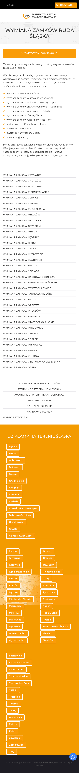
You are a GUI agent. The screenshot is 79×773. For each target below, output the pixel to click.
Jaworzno (14, 558)
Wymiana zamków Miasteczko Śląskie (28, 322)
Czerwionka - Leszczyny (23, 508)
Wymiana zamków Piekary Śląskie (26, 192)
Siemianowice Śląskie (55, 626)
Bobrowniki (15, 460)
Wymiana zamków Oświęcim (22, 226)
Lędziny (13, 592)
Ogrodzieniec (17, 640)
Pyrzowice (49, 592)
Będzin (13, 446)
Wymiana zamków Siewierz (21, 316)
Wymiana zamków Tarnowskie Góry (27, 293)
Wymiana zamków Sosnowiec (23, 186)
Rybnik (47, 619)
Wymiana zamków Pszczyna (22, 220)
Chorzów (14, 494)
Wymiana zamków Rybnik (20, 350)
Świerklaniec (16, 669)
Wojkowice (15, 717)
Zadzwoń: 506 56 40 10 (40, 53)
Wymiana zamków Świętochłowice (27, 288)
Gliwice (13, 528)
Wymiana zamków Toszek (20, 339)
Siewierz (48, 633)
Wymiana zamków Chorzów (22, 180)
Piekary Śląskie (51, 571)
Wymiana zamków (39, 400)
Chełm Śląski (16, 481)
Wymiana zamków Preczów (22, 310)
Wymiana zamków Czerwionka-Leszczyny (31, 361)
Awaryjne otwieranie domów (39, 383)
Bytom (13, 474)
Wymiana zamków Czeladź (21, 271)
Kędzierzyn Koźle (19, 571)
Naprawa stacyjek (39, 411)
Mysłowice (15, 619)
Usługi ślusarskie (39, 406)
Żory (11, 751)
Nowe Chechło (17, 633)
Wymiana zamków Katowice (22, 175)
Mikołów (14, 612)
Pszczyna (48, 585)
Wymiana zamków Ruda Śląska (24, 209)
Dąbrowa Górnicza (20, 515)
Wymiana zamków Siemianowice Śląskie (30, 282)
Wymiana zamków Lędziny (21, 237)
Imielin (13, 551)
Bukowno (14, 467)
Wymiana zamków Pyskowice (23, 344)
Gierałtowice (16, 522)
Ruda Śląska (50, 612)
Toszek (13, 690)
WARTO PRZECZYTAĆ (16, 417)
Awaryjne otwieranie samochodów (39, 394)
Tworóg (13, 703)
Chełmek (14, 487)
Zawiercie (14, 738)
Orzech (47, 551)
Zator (12, 731)
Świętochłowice (18, 676)
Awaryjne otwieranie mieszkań (39, 389)
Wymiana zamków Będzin (20, 265)
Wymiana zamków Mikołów (21, 214)
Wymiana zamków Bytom (20, 299)
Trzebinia (14, 696)
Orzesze (47, 558)
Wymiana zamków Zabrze (20, 203)
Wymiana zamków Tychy (19, 248)
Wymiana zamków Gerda (20, 367)
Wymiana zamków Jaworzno (22, 260)
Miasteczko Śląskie (20, 599)
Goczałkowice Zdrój (20, 535)
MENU (8, 5)
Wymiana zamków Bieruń (20, 243)
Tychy (12, 710)
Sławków (48, 640)
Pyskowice (49, 599)
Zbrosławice (16, 744)
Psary (46, 578)
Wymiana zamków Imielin (20, 231)
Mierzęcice (15, 606)
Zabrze (13, 724)
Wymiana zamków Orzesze (21, 305)
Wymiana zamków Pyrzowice (23, 327)
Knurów (13, 585)
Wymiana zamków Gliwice (21, 197)
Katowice (14, 564)
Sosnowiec (15, 655)
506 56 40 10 (66, 5)
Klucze (13, 578)
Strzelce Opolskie (19, 662)
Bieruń (13, 453)
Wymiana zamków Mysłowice (23, 254)
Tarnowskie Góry (19, 683)
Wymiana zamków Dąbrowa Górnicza (29, 277)
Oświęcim (48, 564)
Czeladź (13, 501)
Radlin (46, 606)
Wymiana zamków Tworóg (21, 333)
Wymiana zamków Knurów (21, 356)
